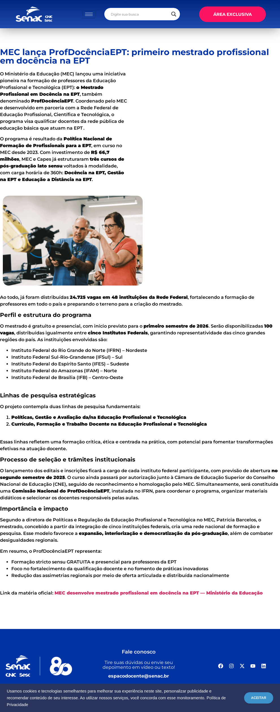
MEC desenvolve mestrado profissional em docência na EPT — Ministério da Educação (159, 593)
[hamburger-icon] (89, 14)
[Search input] (139, 14)
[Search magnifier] (174, 14)
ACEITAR (255, 698)
